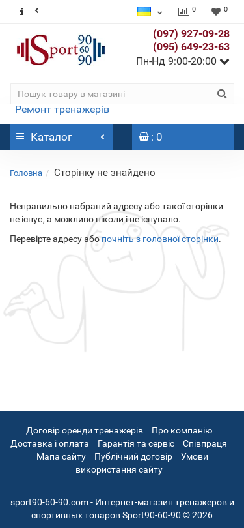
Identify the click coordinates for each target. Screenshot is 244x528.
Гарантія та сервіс (137, 443)
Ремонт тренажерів (62, 109)
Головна (26, 173)
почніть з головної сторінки (160, 238)
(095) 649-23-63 (191, 46)
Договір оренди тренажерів (84, 430)
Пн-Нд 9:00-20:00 (183, 61)
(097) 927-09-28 (191, 33)
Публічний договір (133, 456)
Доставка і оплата (50, 443)
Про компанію (182, 430)
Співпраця (205, 443)
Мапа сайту (61, 456)
